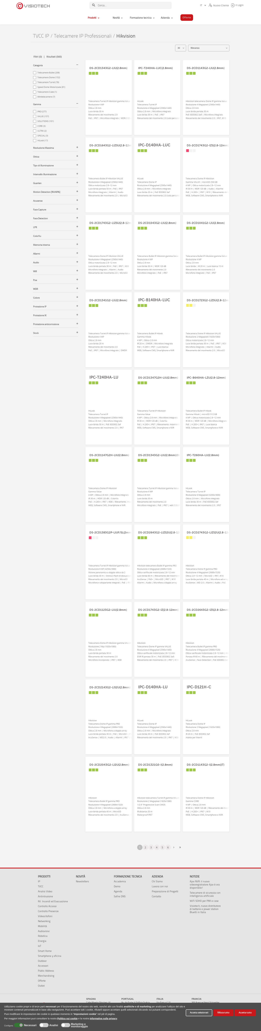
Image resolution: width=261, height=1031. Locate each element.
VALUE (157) (43, 116)
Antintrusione (45, 896)
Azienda (157, 876)
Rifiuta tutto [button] (223, 1012)
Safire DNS (120, 896)
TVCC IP (41, 36)
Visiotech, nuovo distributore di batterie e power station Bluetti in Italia (205, 909)
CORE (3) (41, 126)
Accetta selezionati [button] (199, 1012)
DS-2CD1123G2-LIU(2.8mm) (108, 609)
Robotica (42, 936)
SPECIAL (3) (42, 135)
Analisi (53, 1025)
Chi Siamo (157, 881)
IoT (39, 945)
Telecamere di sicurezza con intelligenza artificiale (205, 894)
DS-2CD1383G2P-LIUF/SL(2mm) (110, 532)
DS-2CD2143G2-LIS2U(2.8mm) (109, 687)
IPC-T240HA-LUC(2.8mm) (155, 68)
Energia (42, 941)
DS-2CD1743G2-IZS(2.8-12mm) (208, 145)
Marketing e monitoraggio (79, 1025)
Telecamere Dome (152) (48, 77)
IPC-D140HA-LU (153, 687)
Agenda (118, 891)
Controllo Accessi (47, 906)
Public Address (46, 970)
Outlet (41, 985)
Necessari (30, 1025)
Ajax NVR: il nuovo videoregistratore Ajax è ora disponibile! (205, 884)
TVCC (40, 886)
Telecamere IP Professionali (83, 36)
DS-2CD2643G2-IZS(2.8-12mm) (208, 609)
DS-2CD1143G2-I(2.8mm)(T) (205, 764)
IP (39, 881)
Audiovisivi (44, 931)
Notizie (195, 876)
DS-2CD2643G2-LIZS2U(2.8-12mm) (162, 532)
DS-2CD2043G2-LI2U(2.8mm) (109, 764)
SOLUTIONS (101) (45, 121)
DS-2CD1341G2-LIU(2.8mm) (108, 300)
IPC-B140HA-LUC (154, 300)
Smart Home (45, 950)
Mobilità (42, 926)
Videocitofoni (45, 916)
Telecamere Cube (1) (47, 91)
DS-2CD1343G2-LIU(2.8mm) (108, 68)
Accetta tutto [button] (245, 1012)
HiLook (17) (42, 140)
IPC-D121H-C (199, 687)
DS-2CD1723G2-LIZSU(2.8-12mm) (209, 300)
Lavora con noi (160, 886)
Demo (117, 886)
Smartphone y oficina (49, 955)
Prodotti (44, 876)
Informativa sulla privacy (103, 1018)
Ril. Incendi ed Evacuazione (53, 901)
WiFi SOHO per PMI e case (204, 900)
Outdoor (42, 960)
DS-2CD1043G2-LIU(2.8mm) (157, 223)
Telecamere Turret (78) (48, 82)
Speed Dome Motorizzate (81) (51, 87)
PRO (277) (42, 111)
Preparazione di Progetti (165, 891)
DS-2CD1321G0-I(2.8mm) (155, 764)
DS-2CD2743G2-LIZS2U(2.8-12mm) (210, 532)
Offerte (42, 980)
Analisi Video (45, 891)
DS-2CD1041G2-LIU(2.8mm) (206, 223)
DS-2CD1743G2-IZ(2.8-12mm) (158, 609)
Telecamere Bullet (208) (48, 72)
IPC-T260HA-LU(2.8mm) (203, 455)
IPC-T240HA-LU (103, 377)
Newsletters (82, 881)
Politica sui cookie (67, 1018)
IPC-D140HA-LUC (154, 145)
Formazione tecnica (128, 876)
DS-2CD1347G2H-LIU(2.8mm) (158, 377)
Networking (44, 921)
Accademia (120, 881)
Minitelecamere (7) (46, 96)
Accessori (43, 965)
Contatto (156, 896)
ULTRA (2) (42, 130)
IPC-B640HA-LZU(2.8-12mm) (206, 377)
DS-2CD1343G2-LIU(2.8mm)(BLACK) (162, 455)
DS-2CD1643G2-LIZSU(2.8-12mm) (112, 145)
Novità (80, 876)
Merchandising (46, 975)
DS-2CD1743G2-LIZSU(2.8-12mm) (112, 223)
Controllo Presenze (48, 911)
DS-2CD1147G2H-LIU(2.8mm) (109, 455)
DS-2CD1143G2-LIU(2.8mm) (206, 68)
